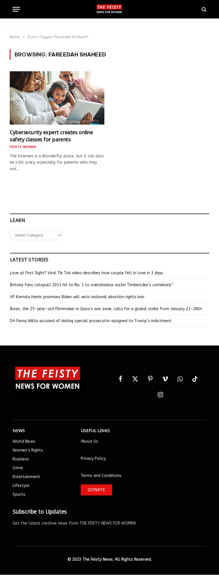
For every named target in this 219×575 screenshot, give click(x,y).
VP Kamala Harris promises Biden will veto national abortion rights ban (77, 296)
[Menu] (16, 9)
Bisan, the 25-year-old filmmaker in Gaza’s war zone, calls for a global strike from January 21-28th (106, 308)
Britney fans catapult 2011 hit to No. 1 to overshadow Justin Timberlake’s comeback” (91, 285)
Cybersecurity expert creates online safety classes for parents (51, 135)
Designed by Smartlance (110, 571)
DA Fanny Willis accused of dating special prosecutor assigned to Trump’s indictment (91, 320)
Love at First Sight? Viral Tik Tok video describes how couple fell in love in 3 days (86, 273)
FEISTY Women (23, 147)
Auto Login (17, 24)
